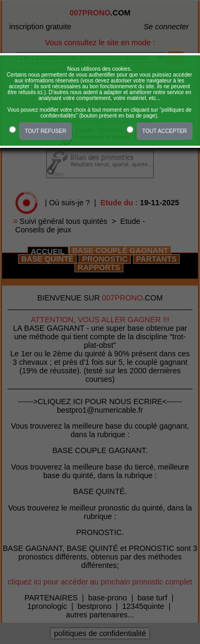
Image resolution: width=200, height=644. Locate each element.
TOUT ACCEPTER (164, 131)
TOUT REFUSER (45, 131)
